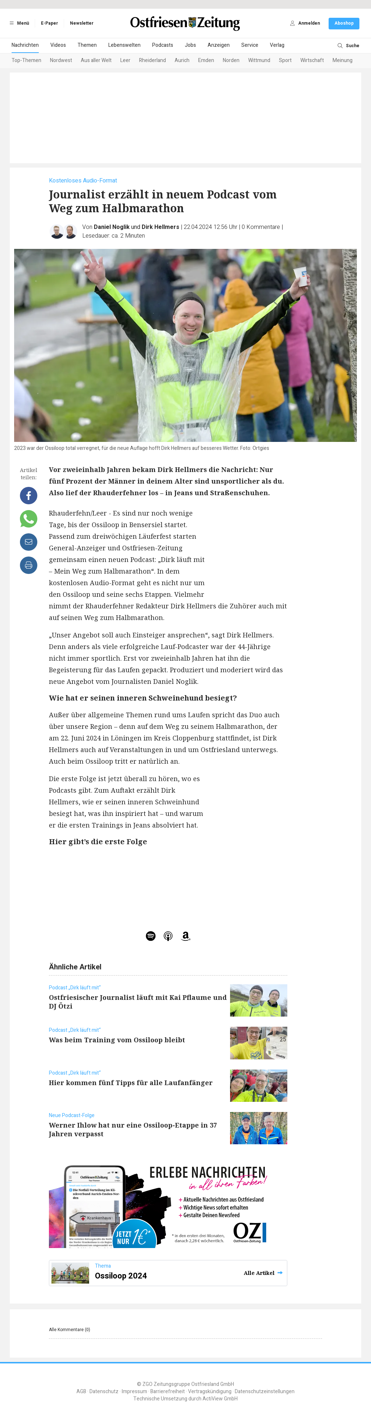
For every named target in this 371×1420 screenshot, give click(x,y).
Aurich (182, 60)
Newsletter (81, 23)
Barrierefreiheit (167, 1391)
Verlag (277, 45)
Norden (231, 60)
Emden (206, 60)
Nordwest (61, 60)
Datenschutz (103, 1391)
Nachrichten (25, 45)
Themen (87, 45)
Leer (125, 60)
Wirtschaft (312, 60)
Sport (285, 60)
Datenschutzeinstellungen (265, 1391)
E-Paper (49, 23)
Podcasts (162, 45)
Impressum (134, 1391)
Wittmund (259, 60)
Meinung (343, 60)
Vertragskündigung (210, 1391)
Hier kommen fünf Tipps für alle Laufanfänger (131, 1082)
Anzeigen (219, 45)
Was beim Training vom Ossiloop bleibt (117, 1039)
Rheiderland (152, 60)
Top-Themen (26, 60)
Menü (18, 23)
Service (249, 45)
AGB (81, 1391)
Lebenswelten (124, 45)
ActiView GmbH (220, 1399)
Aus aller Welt (96, 60)
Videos (58, 45)
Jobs (190, 45)
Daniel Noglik (112, 227)
